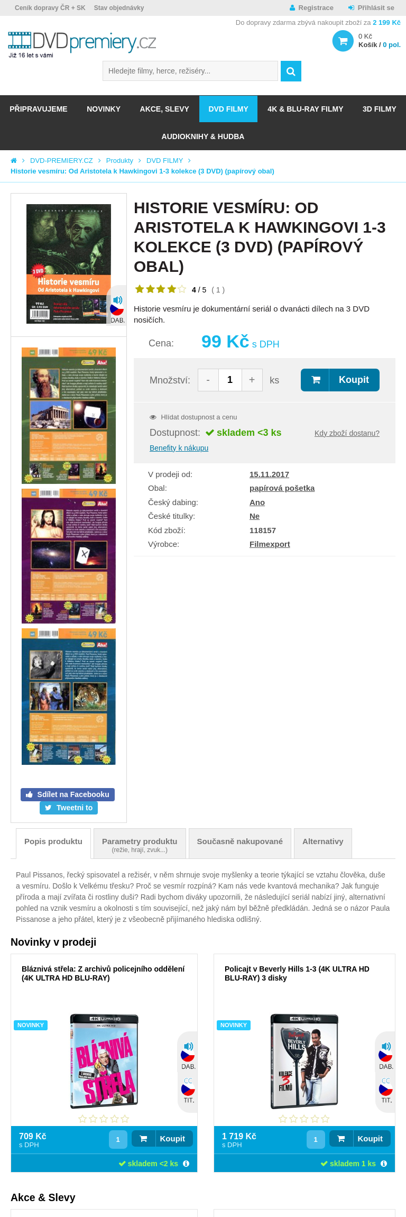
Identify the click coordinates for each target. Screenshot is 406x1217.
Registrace (316, 8)
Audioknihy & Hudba (203, 136)
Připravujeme (38, 109)
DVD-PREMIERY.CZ (61, 160)
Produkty (119, 160)
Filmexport (270, 543)
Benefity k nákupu (179, 448)
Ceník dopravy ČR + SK (50, 8)
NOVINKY (104, 109)
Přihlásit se (376, 8)
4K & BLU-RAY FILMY (305, 109)
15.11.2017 (269, 474)
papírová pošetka (282, 487)
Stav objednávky (119, 8)
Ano (257, 502)
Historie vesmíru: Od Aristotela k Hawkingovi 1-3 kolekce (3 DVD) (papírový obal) (142, 171)
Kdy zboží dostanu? (347, 433)
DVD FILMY (228, 109)
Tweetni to (73, 807)
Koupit (354, 379)
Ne (255, 515)
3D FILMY (379, 109)
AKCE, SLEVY (164, 109)
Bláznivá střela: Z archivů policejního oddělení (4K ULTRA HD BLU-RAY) (103, 973)
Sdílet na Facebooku (72, 794)
